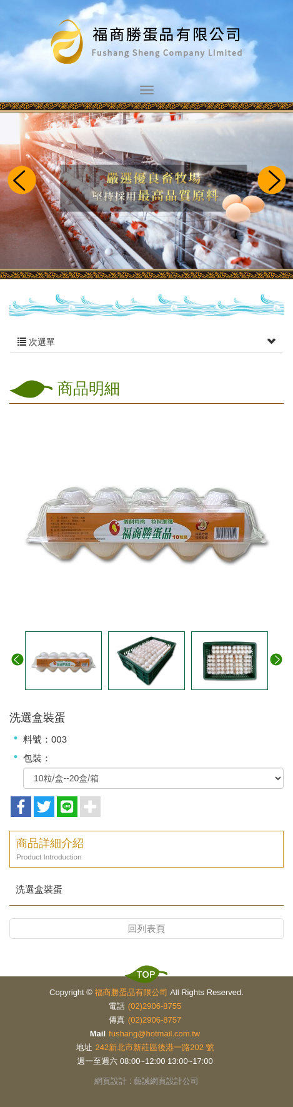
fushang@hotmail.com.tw (154, 1033)
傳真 (117, 1019)
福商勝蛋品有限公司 (147, 42)
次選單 (146, 342)
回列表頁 (147, 928)
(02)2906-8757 (154, 1019)
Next (272, 181)
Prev (21, 181)
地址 (84, 1047)
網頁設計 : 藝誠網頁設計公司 (146, 1081)
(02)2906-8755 (154, 1006)
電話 (117, 1006)
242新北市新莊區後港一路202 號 (155, 1047)
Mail (98, 1033)
